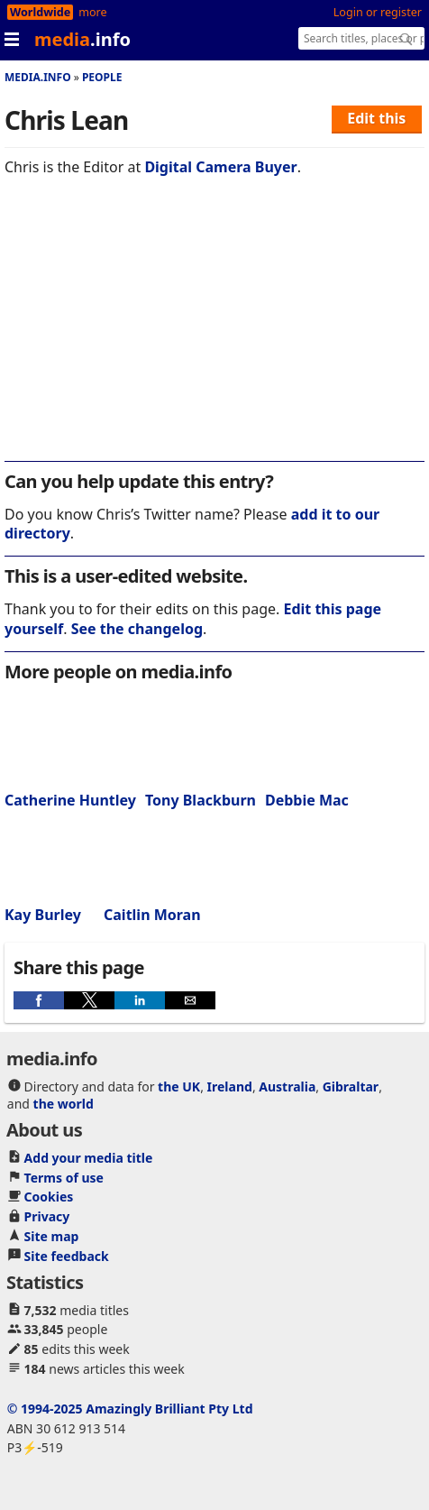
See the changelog (137, 629)
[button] (39, 1000)
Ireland (229, 1086)
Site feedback (66, 1256)
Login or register (377, 12)
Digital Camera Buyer (220, 167)
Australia (287, 1086)
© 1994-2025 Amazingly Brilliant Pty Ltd (130, 1408)
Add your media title (88, 1157)
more (92, 12)
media (82, 39)
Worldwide (40, 12)
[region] (214, 331)
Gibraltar (351, 1086)
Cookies (49, 1196)
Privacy (47, 1216)
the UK (179, 1086)
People (102, 77)
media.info (38, 77)
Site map (51, 1236)
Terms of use (64, 1177)
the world (63, 1103)
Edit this (376, 118)
